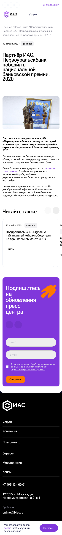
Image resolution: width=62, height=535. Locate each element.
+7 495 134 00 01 (51, 5)
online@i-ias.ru (13, 512)
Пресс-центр (11, 442)
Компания (10, 431)
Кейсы (7, 472)
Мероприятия (12, 462)
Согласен (48, 528)
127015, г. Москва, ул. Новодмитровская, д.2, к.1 (21, 496)
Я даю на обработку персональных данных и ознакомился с (33, 367)
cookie (7, 528)
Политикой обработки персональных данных (29, 368)
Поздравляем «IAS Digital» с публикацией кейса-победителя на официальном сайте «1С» (28, 235)
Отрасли (8, 453)
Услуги (7, 422)
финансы (27, 43)
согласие (22, 364)
